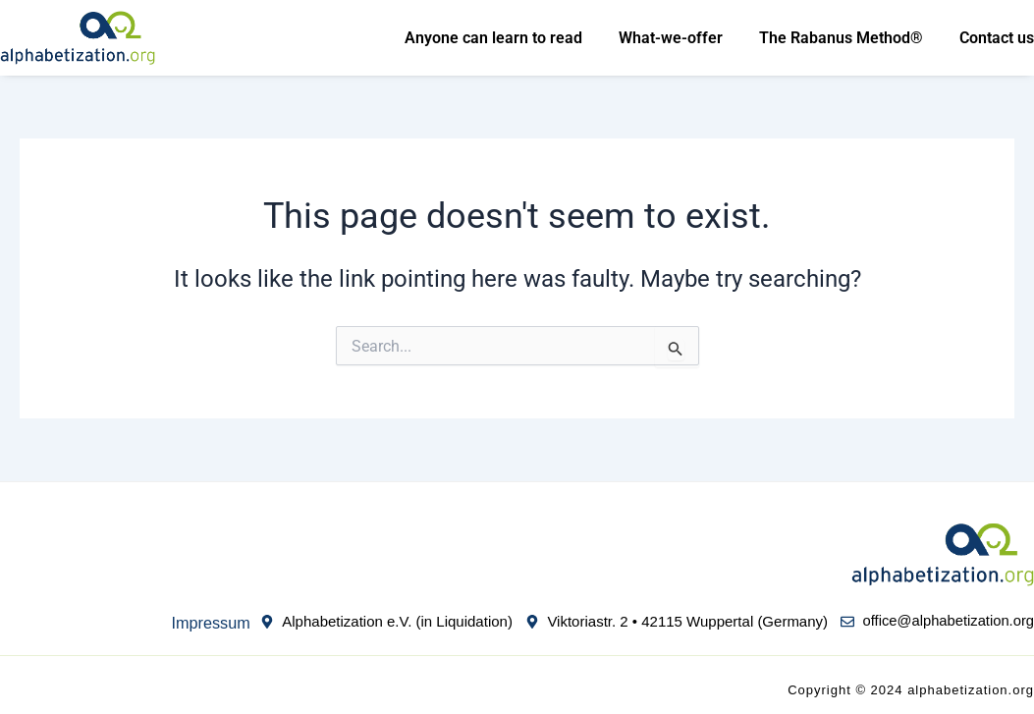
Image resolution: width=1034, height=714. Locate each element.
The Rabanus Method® (841, 37)
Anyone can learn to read (493, 37)
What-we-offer (671, 37)
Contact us (996, 37)
